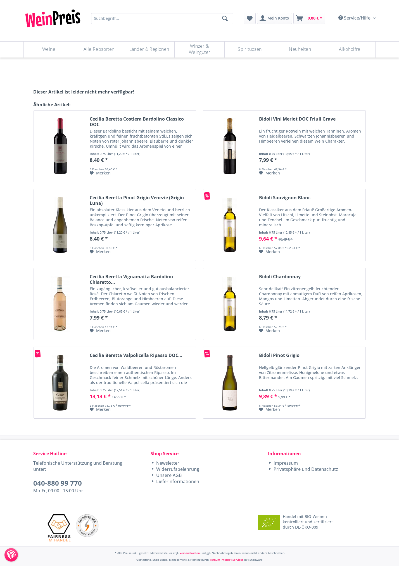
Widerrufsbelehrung (177, 469)
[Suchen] (225, 18)
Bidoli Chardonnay (280, 277)
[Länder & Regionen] (149, 49)
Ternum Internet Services (226, 560)
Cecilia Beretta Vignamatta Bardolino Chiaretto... (131, 279)
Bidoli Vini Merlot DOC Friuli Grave (297, 119)
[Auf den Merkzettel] (100, 173)
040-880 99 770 (57, 483)
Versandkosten (190, 553)
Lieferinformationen (177, 481)
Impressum (285, 463)
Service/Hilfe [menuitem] (355, 18)
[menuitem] (250, 18)
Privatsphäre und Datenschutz (305, 469)
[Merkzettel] (250, 18)
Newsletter (167, 463)
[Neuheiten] (300, 49)
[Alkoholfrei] (350, 49)
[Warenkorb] (309, 18)
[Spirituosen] (250, 49)
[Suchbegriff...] (162, 18)
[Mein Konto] (274, 18)
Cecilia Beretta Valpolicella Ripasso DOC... (136, 355)
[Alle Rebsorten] (99, 49)
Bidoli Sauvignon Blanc (284, 198)
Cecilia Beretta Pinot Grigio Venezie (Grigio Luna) (137, 200)
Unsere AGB (168, 475)
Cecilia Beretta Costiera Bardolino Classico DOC (137, 121)
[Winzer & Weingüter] (200, 49)
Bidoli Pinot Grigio (279, 355)
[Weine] (49, 49)
